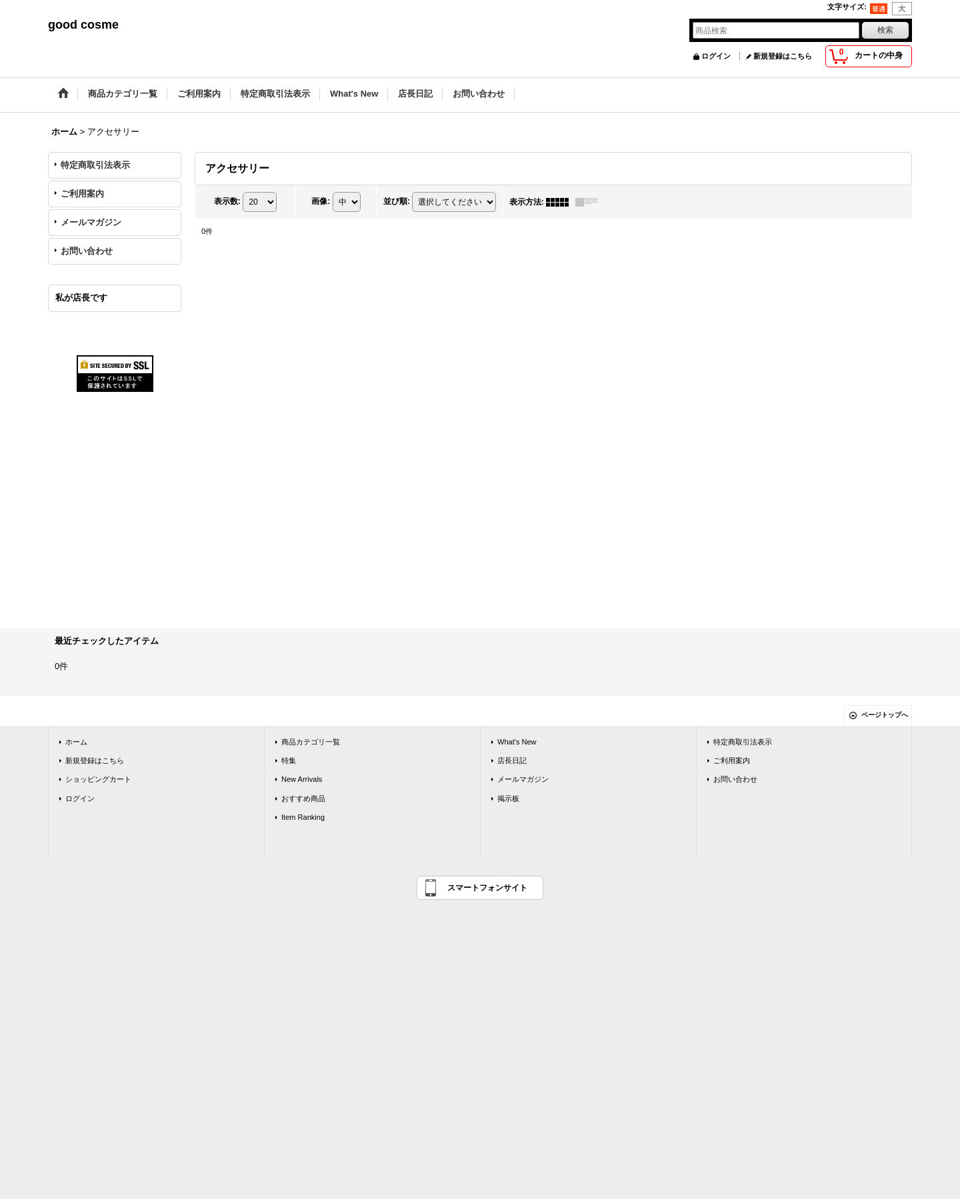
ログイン (716, 56)
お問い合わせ (87, 251)
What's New (517, 742)
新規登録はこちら (782, 56)
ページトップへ (884, 714)
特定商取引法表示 (95, 165)
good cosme (83, 24)
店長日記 (512, 760)
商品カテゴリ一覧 (310, 742)
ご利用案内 (82, 194)
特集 (288, 760)
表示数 (227, 201)
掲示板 (508, 798)
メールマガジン (91, 222)
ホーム (76, 742)
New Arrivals (301, 779)
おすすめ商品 (303, 798)
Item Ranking (303, 817)
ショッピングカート (98, 779)
